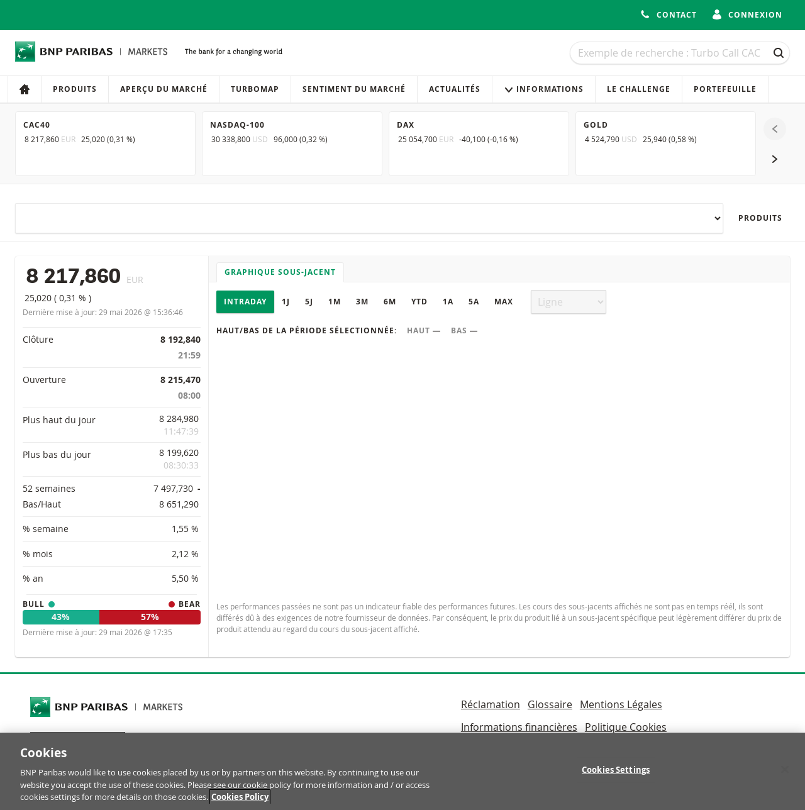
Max (503, 301)
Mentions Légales (621, 704)
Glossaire (550, 704)
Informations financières (519, 727)
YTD (419, 301)
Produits (75, 89)
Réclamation (490, 704)
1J (286, 301)
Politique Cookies (626, 727)
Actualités (454, 89)
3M (362, 301)
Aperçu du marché (164, 89)
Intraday (245, 301)
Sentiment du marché (354, 89)
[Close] (785, 776)
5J (309, 301)
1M (334, 301)
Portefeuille (725, 89)
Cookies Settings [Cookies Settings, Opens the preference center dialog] (616, 776)
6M (390, 301)
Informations (544, 89)
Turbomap (255, 89)
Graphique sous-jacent (280, 272)
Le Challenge (638, 89)
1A (448, 301)
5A (474, 301)
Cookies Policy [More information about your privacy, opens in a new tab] (240, 803)
